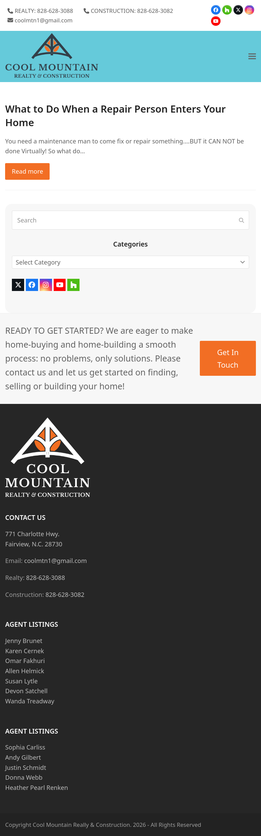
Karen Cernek (24, 651)
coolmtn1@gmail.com (43, 20)
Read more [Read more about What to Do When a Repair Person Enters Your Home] (27, 171)
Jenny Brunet (23, 641)
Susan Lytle (21, 681)
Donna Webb (23, 777)
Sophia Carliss (25, 747)
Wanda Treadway (29, 701)
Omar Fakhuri (25, 661)
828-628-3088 (45, 577)
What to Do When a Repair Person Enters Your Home (115, 115)
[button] (252, 56)
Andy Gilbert (23, 757)
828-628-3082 (65, 594)
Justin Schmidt (25, 767)
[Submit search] (241, 220)
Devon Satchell (26, 691)
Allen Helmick (24, 671)
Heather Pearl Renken (36, 787)
